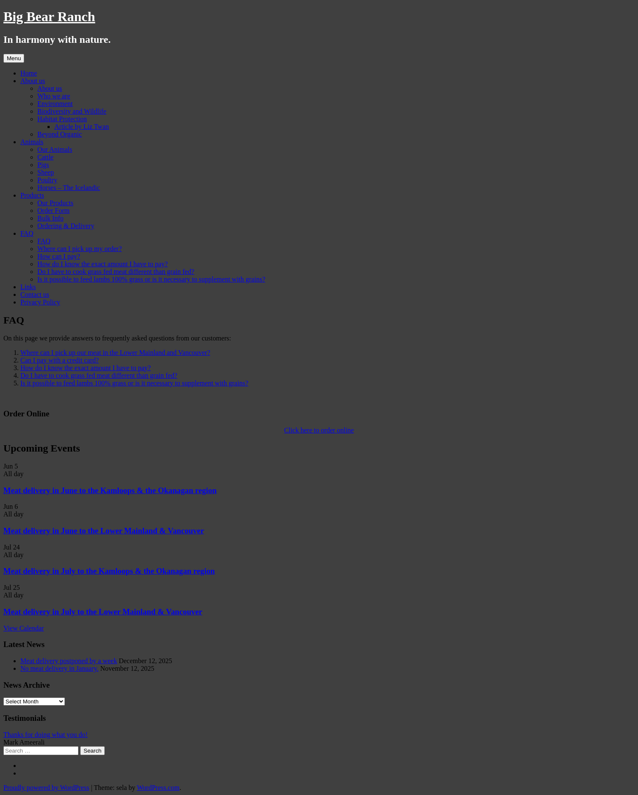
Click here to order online (319, 430)
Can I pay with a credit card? (59, 360)
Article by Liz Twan (81, 126)
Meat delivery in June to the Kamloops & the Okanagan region (110, 490)
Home (28, 73)
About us (32, 80)
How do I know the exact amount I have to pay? (102, 264)
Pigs (43, 164)
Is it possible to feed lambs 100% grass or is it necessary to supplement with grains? (151, 279)
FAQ (27, 233)
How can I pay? (58, 256)
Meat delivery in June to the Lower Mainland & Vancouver (103, 530)
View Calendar (23, 628)
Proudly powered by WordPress (46, 787)
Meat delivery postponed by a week (68, 660)
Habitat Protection (62, 119)
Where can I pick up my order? (79, 248)
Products (32, 195)
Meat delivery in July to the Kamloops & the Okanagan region (109, 570)
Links (28, 286)
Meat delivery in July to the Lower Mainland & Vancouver (102, 611)
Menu (14, 58)
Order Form (53, 210)
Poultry (47, 180)
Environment (55, 103)
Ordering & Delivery (65, 225)
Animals (31, 141)
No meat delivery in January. (59, 668)
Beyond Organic (59, 134)
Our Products (55, 202)
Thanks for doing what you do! (45, 734)
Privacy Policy (40, 302)
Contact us (34, 294)
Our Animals (54, 149)
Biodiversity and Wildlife (71, 111)
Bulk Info (50, 218)
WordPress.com (158, 787)
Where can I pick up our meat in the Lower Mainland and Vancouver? (115, 352)
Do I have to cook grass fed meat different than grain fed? (115, 271)
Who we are (53, 96)
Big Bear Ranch (49, 16)
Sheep (45, 172)
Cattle (45, 157)
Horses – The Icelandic (68, 187)
